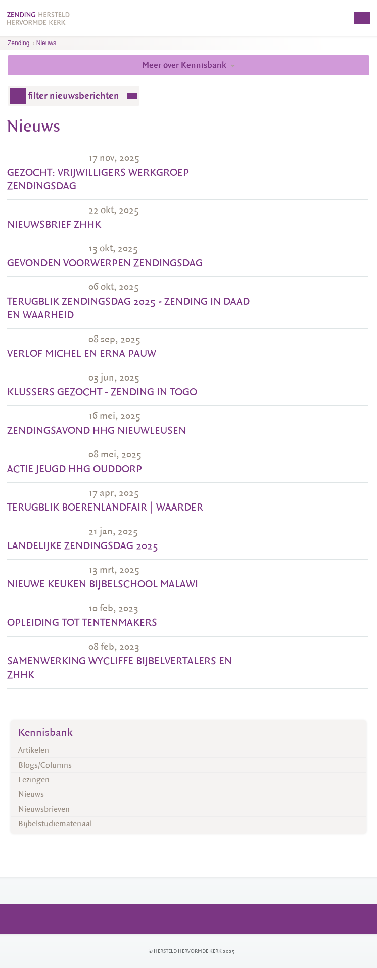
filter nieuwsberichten (73, 96)
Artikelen (33, 750)
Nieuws (46, 43)
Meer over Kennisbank (188, 65)
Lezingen (34, 780)
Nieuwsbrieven (44, 809)
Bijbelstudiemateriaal (55, 824)
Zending (18, 43)
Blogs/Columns (45, 765)
